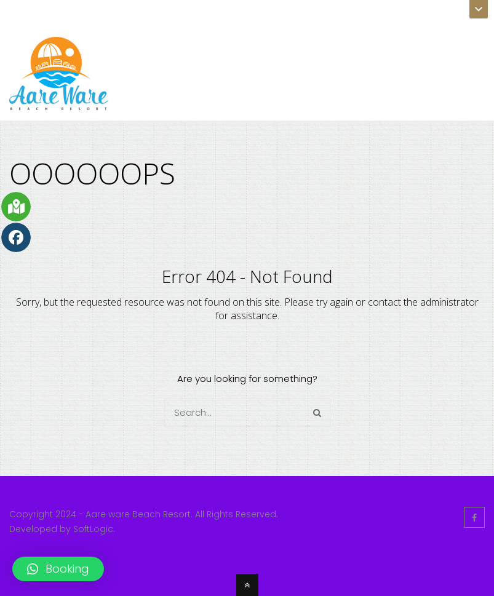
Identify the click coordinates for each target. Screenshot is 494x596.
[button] (58, 569)
